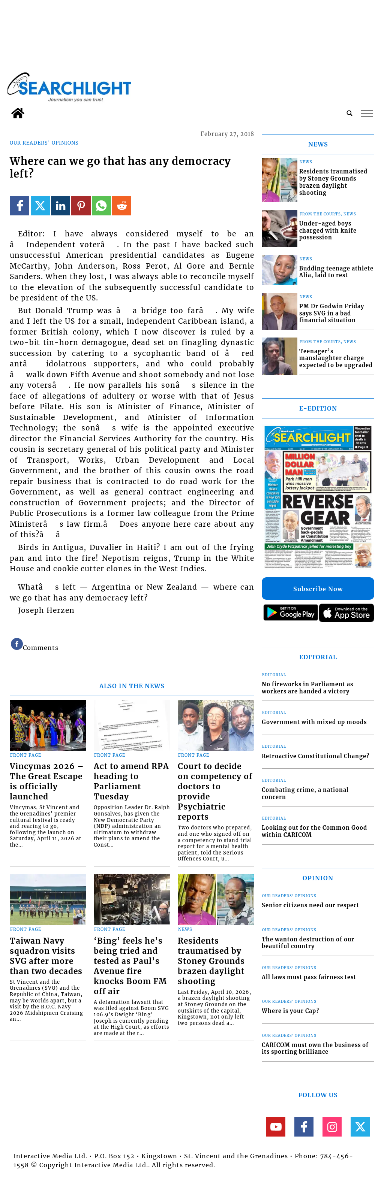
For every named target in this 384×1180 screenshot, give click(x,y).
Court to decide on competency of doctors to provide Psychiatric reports (215, 792)
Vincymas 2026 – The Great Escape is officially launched (47, 782)
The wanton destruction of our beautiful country (308, 943)
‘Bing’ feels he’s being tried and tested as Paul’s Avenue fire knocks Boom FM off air (130, 966)
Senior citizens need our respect (310, 905)
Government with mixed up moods (314, 722)
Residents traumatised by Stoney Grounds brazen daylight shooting (211, 961)
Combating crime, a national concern (305, 794)
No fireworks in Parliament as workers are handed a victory (307, 688)
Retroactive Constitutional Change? (315, 756)
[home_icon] (17, 113)
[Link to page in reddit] (121, 205)
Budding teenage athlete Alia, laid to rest (336, 272)
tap (367, 113)
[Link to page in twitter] (40, 205)
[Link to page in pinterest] (80, 205)
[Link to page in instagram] (332, 1126)
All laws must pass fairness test (309, 977)
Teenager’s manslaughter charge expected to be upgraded (336, 358)
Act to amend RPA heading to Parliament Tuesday (131, 782)
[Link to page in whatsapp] (101, 205)
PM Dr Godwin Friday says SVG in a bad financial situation (331, 313)
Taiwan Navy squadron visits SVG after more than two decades (46, 956)
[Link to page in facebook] (19, 205)
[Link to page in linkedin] (60, 205)
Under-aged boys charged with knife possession (328, 230)
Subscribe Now (318, 589)
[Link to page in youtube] (275, 1126)
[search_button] (349, 113)
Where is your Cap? (290, 1011)
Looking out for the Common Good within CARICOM (314, 831)
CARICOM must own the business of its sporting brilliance (315, 1049)
